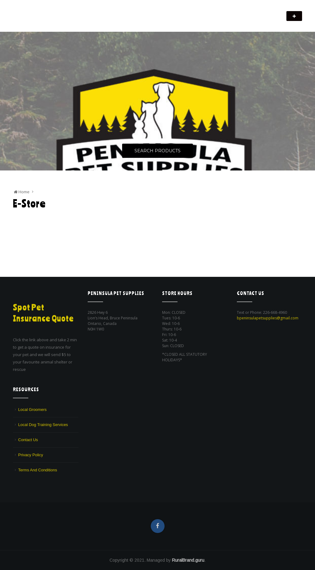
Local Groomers (32, 409)
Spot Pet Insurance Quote (44, 312)
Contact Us (28, 439)
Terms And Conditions (37, 470)
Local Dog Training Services (43, 424)
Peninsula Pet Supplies (42, 13)
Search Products (157, 151)
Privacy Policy (30, 455)
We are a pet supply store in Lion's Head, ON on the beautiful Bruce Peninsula (80, 20)
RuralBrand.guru (188, 560)
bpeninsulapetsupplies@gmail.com (267, 318)
